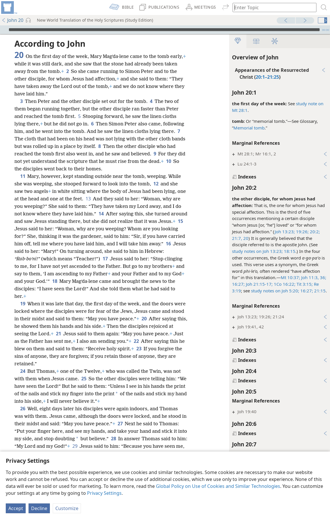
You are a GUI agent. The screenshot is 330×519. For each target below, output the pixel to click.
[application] (165, 29)
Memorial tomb (249, 128)
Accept (15, 508)
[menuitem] (8, 7)
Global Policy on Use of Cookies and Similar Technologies (218, 486)
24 (22, 371)
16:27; (238, 284)
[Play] (3, 29)
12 (155, 183)
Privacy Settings (104, 493)
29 (74, 446)
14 (101, 213)
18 (54, 281)
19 (22, 303)
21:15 (319, 291)
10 (168, 161)
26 (22, 408)
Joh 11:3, (309, 277)
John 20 (12, 20)
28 (113, 438)
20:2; (314, 231)
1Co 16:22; (284, 284)
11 (22, 176)
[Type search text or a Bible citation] (271, 7)
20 (245, 238)
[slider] (164, 29)
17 (105, 258)
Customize (66, 508)
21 (58, 333)
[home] (8, 7)
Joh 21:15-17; (259, 284)
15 (180, 221)
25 (83, 378)
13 (88, 198)
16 (168, 243)
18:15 (289, 251)
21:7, (237, 238)
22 (136, 341)
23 (138, 348)
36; (322, 277)
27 (120, 423)
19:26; (302, 231)
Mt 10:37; (290, 277)
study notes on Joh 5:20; (275, 291)
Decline (39, 508)
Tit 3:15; (304, 284)
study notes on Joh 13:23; (257, 251)
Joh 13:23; (285, 231)
